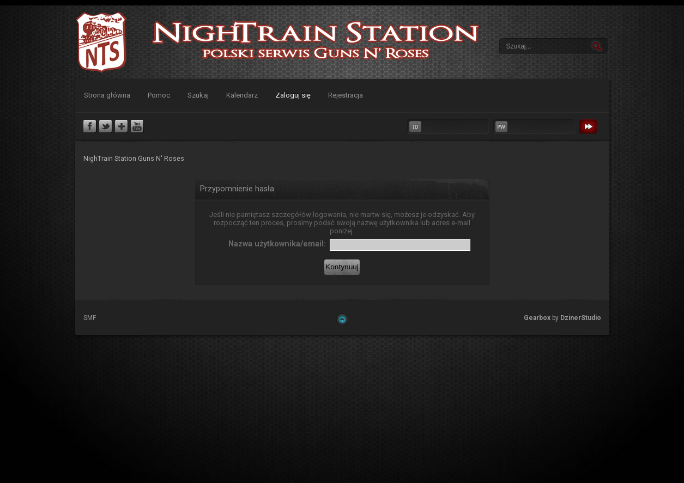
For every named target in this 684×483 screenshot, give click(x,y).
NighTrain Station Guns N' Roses (101, 42)
